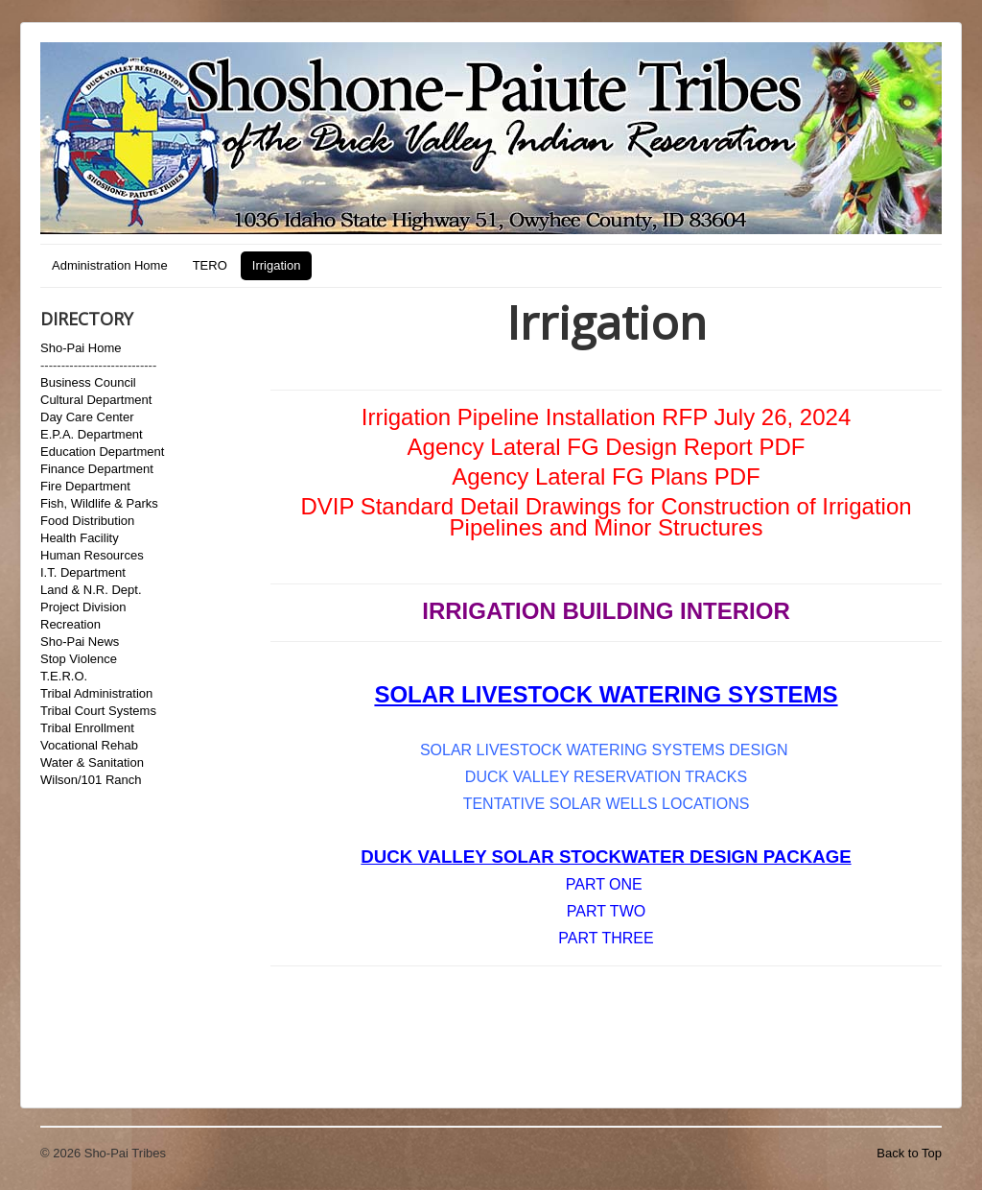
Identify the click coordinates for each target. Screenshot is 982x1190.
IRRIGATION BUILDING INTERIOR (606, 611)
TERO (210, 265)
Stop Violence (78, 659)
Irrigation (276, 265)
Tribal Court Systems (98, 710)
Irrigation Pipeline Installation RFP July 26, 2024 (607, 417)
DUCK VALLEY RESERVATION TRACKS (606, 777)
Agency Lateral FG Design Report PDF (607, 447)
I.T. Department (83, 572)
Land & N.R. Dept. (91, 590)
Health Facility (79, 538)
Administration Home (110, 265)
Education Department (102, 451)
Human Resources (92, 555)
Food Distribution (87, 520)
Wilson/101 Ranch (91, 780)
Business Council (88, 382)
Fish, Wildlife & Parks (99, 503)
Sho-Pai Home (81, 348)
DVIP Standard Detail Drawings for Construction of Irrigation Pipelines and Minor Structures (605, 516)
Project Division (83, 607)
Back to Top (909, 1153)
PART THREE (605, 938)
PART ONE (604, 884)
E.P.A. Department (91, 434)
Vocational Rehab (89, 745)
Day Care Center (87, 417)
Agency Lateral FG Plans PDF (606, 476)
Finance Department (96, 469)
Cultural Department (96, 400)
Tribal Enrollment (87, 728)
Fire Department (85, 486)
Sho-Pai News (79, 641)
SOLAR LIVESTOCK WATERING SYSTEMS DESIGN (606, 750)
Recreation (70, 624)
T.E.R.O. (63, 676)
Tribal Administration (96, 693)
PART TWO (606, 911)
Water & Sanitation (92, 762)
